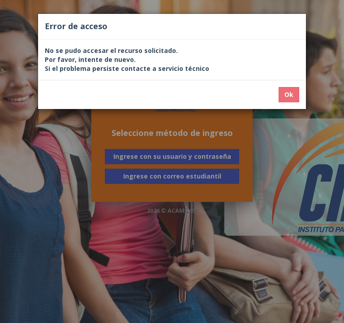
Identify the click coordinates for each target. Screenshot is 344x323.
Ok (288, 94)
